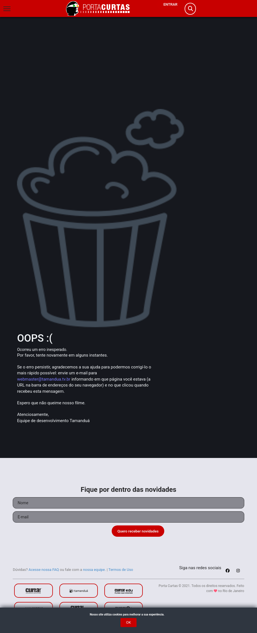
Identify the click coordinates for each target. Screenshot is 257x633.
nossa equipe (94, 569)
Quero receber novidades (138, 531)
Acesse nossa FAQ (44, 569)
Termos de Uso (121, 569)
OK (128, 622)
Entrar (170, 4)
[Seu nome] (128, 502)
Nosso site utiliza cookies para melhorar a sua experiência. (128, 614)
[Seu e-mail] (128, 517)
